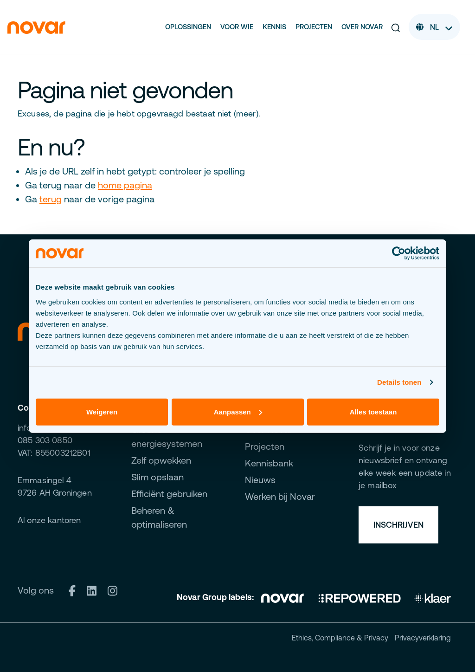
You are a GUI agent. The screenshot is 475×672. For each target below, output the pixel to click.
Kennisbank (269, 463)
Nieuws (260, 479)
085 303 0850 (45, 440)
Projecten (313, 27)
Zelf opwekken (161, 460)
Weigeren (101, 411)
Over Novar (362, 27)
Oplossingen (188, 27)
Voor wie (236, 27)
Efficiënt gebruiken (169, 493)
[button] (395, 27)
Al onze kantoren (49, 520)
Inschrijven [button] (398, 525)
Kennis (274, 27)
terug (50, 199)
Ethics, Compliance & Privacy (340, 637)
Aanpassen (238, 411)
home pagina (125, 185)
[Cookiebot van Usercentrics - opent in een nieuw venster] (398, 253)
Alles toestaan (373, 411)
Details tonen (399, 382)
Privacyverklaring (423, 637)
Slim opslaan (157, 477)
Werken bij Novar (280, 496)
